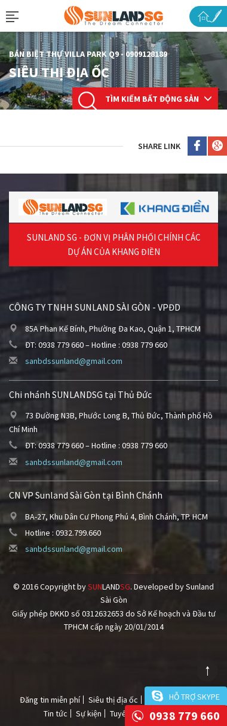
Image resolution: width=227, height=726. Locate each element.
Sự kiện (89, 713)
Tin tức (56, 713)
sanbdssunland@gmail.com (73, 361)
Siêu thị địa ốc (113, 699)
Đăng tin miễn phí (50, 699)
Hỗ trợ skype (194, 696)
